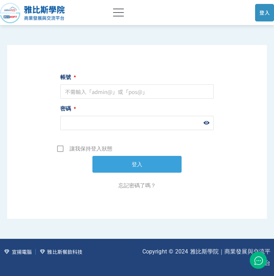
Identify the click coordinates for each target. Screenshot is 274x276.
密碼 (68, 108)
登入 (264, 12)
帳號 (68, 77)
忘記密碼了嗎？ (137, 185)
